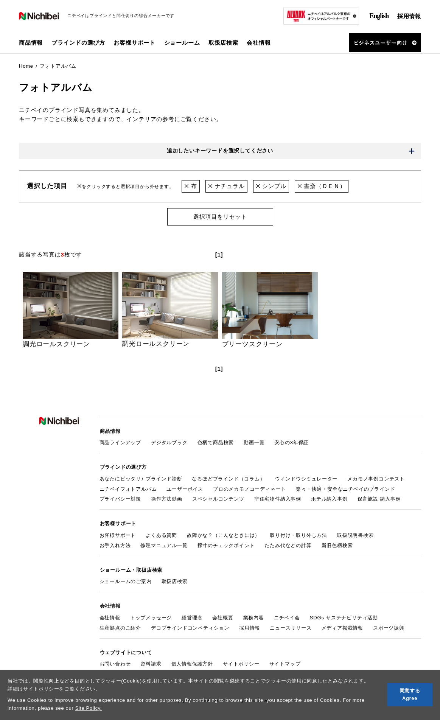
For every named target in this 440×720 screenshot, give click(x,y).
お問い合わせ (115, 661)
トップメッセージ (151, 615)
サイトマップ (285, 661)
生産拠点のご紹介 (120, 625)
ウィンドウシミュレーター (306, 478)
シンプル (271, 186)
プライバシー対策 (120, 498)
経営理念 (192, 615)
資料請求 (150, 661)
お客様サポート (118, 534)
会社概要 (222, 615)
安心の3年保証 (291, 442)
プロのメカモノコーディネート (249, 488)
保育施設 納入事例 (379, 498)
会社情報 (110, 615)
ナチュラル (226, 186)
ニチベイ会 (287, 615)
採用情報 (409, 16)
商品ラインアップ (120, 442)
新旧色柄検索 (337, 544)
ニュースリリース (290, 625)
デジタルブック (169, 442)
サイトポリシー (41, 689)
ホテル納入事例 (329, 498)
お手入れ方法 (115, 544)
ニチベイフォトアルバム (128, 488)
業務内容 (253, 615)
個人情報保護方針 (192, 661)
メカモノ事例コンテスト (376, 478)
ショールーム (182, 42)
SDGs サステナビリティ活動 (344, 615)
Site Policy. (88, 708)
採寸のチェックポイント (226, 544)
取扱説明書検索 (355, 534)
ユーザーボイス (184, 488)
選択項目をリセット (220, 216)
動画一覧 (254, 442)
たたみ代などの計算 (287, 544)
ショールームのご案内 (126, 579)
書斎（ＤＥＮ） (321, 186)
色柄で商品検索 (215, 442)
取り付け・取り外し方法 (298, 534)
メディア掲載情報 (342, 625)
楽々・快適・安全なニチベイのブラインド (345, 488)
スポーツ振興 (388, 625)
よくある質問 (161, 534)
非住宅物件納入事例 (277, 498)
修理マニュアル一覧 (163, 544)
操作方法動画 (166, 498)
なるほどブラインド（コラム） (228, 478)
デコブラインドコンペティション (190, 625)
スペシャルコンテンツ (218, 498)
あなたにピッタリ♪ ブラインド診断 (141, 478)
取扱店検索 (223, 42)
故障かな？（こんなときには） (223, 534)
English (379, 16)
